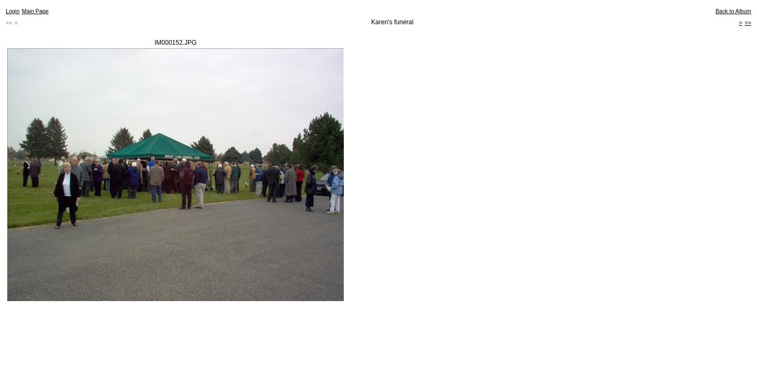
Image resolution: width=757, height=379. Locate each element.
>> (748, 22)
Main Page (35, 11)
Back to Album (733, 11)
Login (12, 11)
